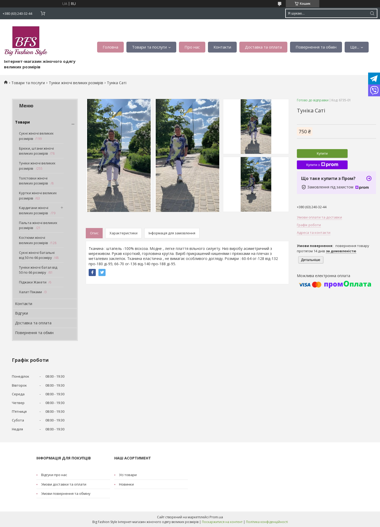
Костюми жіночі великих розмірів (33, 240)
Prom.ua (216, 517)
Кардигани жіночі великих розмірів (34, 210)
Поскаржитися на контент (222, 522)
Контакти (222, 47)
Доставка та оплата (263, 47)
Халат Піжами (30, 291)
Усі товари (128, 474)
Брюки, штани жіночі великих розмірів (36, 151)
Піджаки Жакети (32, 282)
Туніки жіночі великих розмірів (76, 82)
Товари (22, 122)
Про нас (192, 47)
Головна (110, 47)
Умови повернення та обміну (66, 493)
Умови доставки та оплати (63, 484)
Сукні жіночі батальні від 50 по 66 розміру (37, 255)
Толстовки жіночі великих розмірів (34, 181)
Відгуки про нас (54, 474)
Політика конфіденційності (267, 522)
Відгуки (21, 313)
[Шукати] (372, 13)
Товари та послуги (149, 47)
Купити (322, 153)
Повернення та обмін (316, 47)
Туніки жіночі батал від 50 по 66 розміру (38, 270)
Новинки (126, 484)
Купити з (322, 164)
